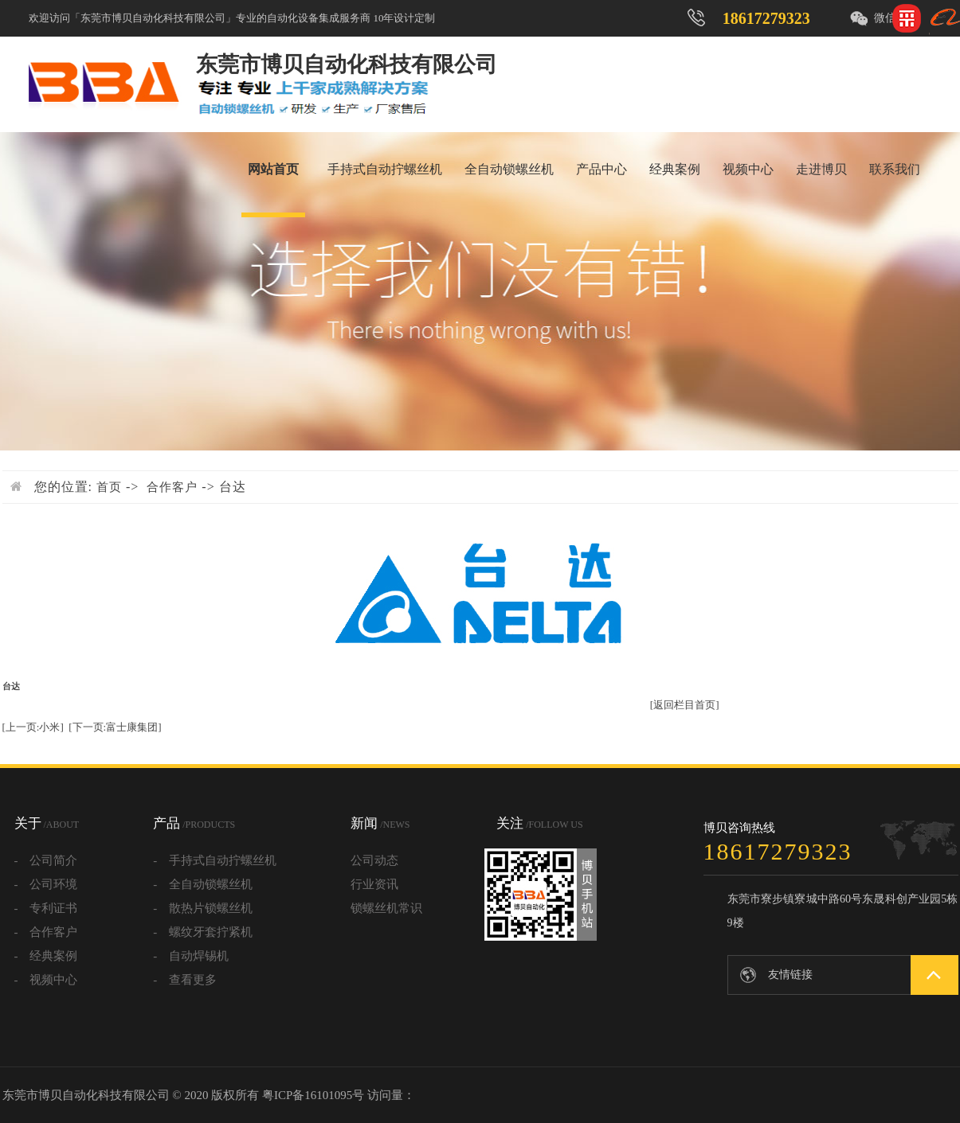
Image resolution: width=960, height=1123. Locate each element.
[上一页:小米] (33, 727)
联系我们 (894, 169)
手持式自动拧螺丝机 (384, 169)
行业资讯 (374, 884)
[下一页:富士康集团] (115, 727)
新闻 (380, 823)
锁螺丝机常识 (386, 908)
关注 (539, 823)
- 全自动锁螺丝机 (203, 884)
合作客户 (172, 487)
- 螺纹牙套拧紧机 (203, 932)
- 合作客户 (46, 932)
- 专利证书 (46, 908)
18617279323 (766, 18)
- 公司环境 (46, 884)
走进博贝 (821, 169)
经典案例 (674, 169)
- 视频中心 (46, 979)
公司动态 (374, 860)
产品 (194, 823)
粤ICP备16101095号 (313, 1095)
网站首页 (273, 169)
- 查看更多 (185, 979)
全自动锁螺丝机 (509, 169)
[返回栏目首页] (684, 705)
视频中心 (748, 169)
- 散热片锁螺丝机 (203, 908)
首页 (109, 487)
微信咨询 (896, 18)
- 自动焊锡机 (191, 955)
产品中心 (601, 169)
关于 (47, 823)
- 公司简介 (46, 860)
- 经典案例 (46, 955)
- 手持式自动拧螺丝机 (214, 860)
